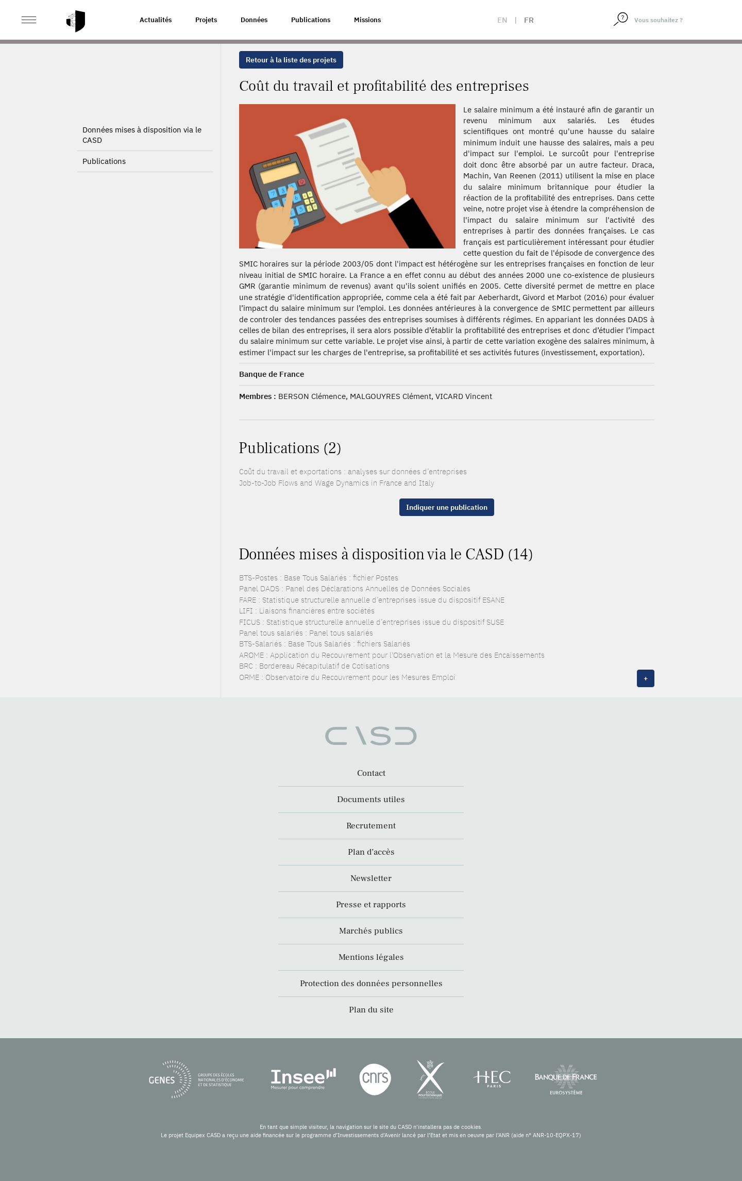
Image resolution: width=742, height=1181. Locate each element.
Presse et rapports (371, 904)
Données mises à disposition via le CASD (141, 135)
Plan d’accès (371, 852)
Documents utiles (371, 799)
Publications (310, 20)
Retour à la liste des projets (291, 59)
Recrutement (371, 825)
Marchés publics (371, 931)
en (502, 20)
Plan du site (371, 1010)
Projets (206, 20)
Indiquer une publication (446, 507)
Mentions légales (371, 957)
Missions (367, 20)
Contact (371, 773)
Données (254, 20)
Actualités (156, 20)
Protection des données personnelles (371, 983)
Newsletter (371, 878)
